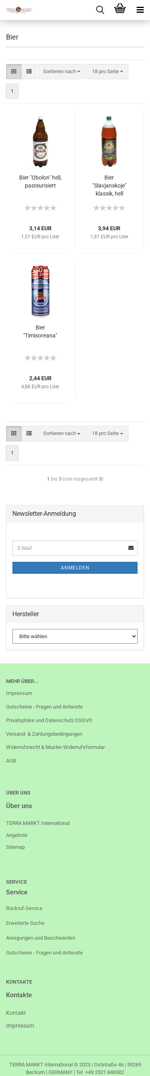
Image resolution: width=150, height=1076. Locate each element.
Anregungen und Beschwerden (40, 938)
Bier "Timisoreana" (40, 331)
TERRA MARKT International (41, 1065)
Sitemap (15, 847)
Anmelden (75, 568)
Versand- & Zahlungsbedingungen (44, 734)
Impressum (19, 693)
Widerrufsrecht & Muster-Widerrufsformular (55, 747)
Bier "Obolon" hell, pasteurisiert (40, 181)
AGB (11, 761)
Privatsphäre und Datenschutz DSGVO (49, 720)
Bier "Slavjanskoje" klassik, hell (109, 185)
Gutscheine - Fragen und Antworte (44, 707)
